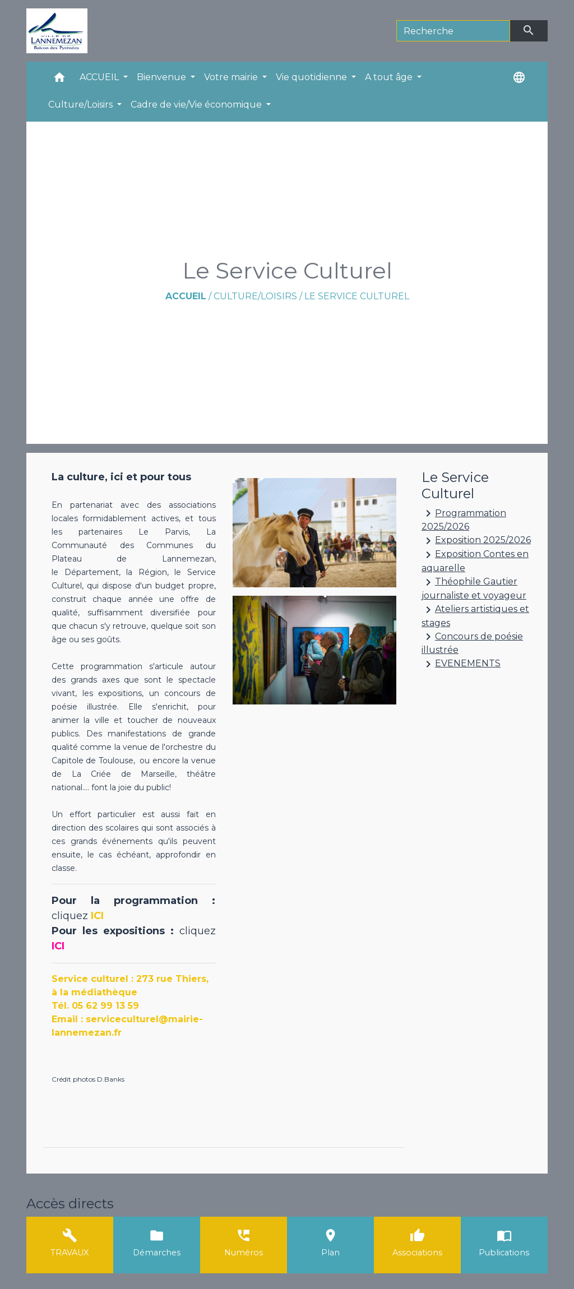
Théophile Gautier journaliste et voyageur (474, 588)
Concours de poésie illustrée (472, 642)
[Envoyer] (529, 30)
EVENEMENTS (461, 664)
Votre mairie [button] (232, 77)
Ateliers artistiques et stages (475, 615)
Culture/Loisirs (255, 296)
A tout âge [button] (390, 77)
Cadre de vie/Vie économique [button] (197, 104)
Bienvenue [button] (162, 77)
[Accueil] (56, 31)
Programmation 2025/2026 (464, 519)
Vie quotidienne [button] (312, 77)
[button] (59, 80)
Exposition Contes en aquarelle (475, 560)
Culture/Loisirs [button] (81, 104)
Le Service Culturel (356, 296)
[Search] (453, 30)
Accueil (185, 296)
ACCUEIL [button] (100, 77)
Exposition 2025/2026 (476, 541)
